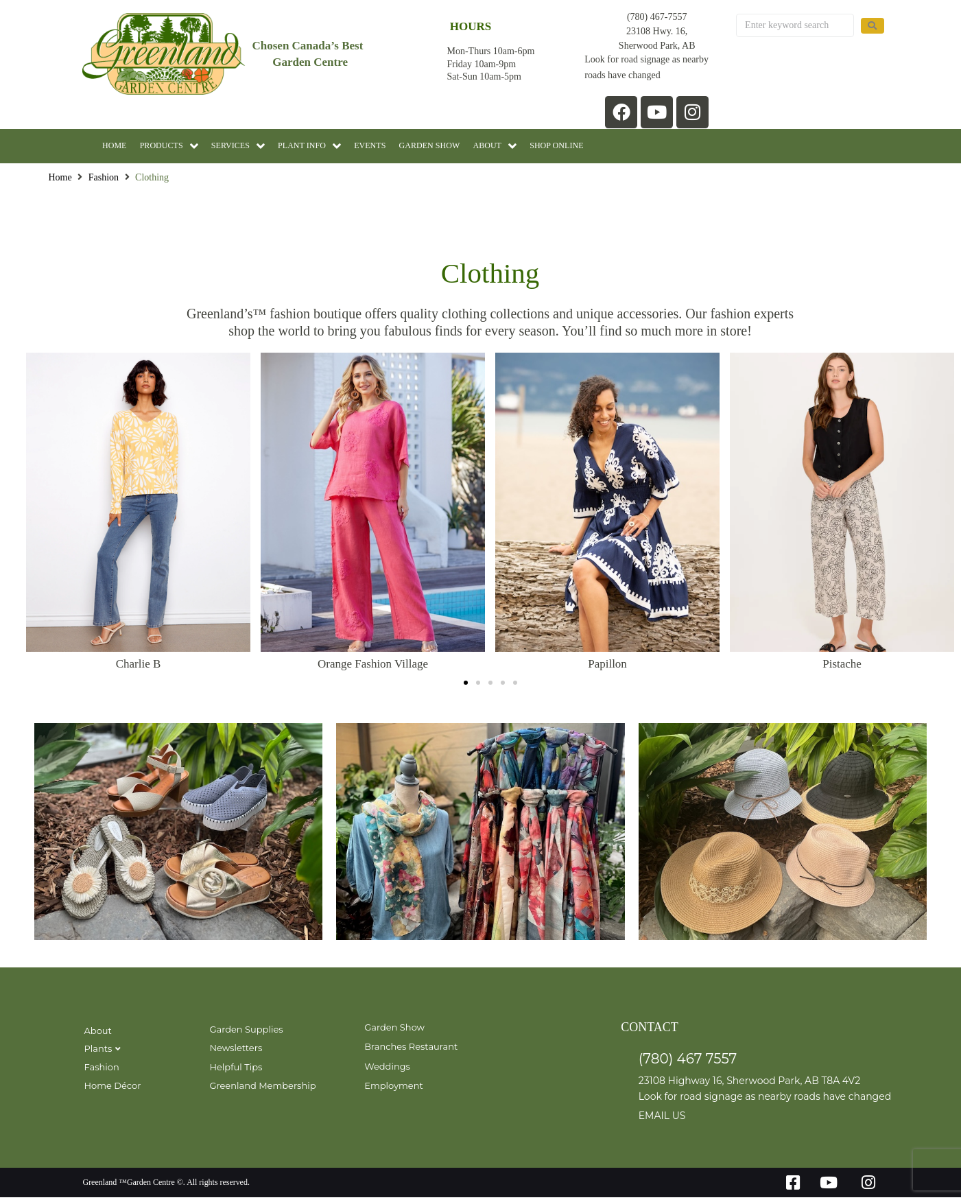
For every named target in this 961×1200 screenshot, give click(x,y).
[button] (466, 685)
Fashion (103, 180)
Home (60, 180)
